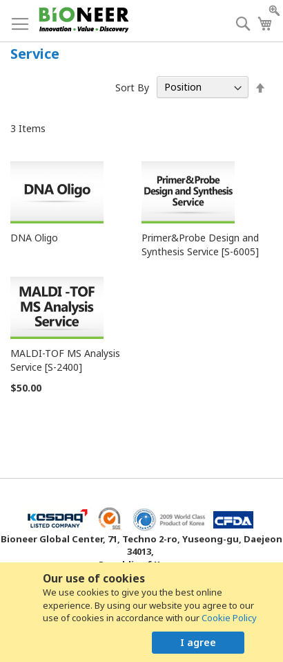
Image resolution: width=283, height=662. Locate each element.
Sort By (132, 86)
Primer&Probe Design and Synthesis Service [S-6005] (200, 244)
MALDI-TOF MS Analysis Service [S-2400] (65, 360)
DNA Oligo (34, 237)
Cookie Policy (229, 618)
